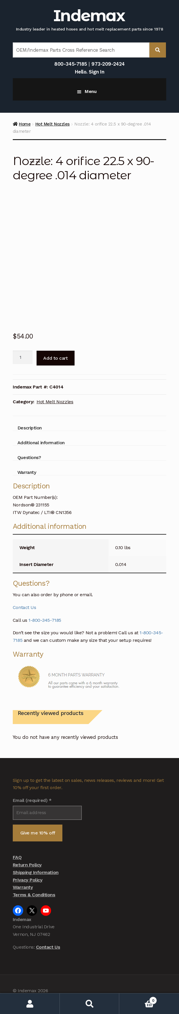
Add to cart (55, 358)
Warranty (23, 887)
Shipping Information (36, 872)
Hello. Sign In (89, 72)
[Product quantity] (22, 357)
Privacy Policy (27, 880)
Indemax (88, 15)
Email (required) (32, 800)
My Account (30, 1003)
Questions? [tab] (29, 457)
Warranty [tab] (26, 472)
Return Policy (27, 865)
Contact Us (24, 607)
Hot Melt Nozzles (52, 124)
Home (24, 124)
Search (90, 1003)
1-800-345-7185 (44, 620)
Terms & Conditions (34, 894)
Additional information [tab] (41, 442)
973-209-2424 (107, 64)
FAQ (17, 857)
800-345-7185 (70, 64)
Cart (138, 999)
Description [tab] (29, 428)
